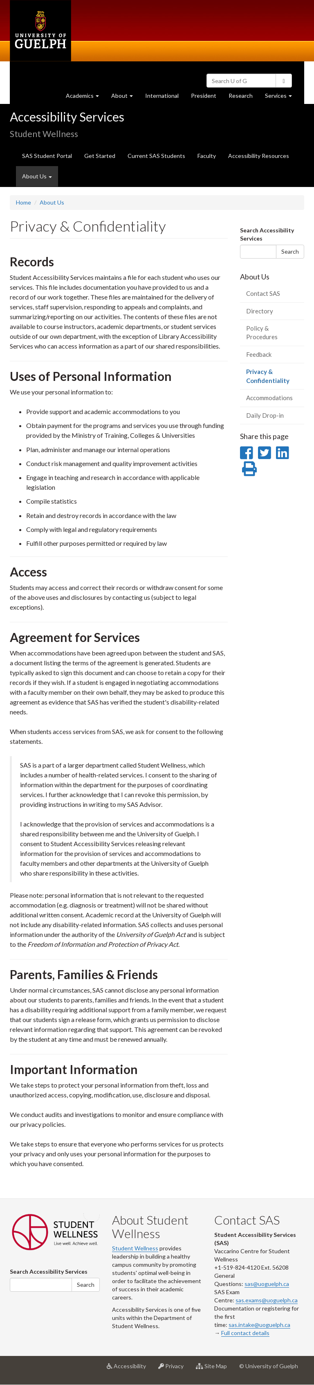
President (203, 95)
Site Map (214, 1369)
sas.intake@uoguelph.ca (259, 1324)
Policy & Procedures (262, 332)
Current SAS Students (156, 155)
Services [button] (281, 97)
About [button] (125, 97)
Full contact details (245, 1332)
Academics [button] (85, 97)
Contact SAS (263, 293)
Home (23, 202)
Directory (259, 311)
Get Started (99, 155)
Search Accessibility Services (267, 234)
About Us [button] (37, 176)
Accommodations (269, 397)
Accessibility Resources (258, 155)
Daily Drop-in (265, 415)
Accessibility (129, 1369)
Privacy (174, 1369)
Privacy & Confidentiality (275, 379)
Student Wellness (135, 1248)
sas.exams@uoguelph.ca (267, 1300)
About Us (52, 202)
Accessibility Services (67, 116)
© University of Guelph (268, 1365)
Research (244, 97)
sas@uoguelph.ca (266, 1283)
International (162, 95)
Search (290, 251)
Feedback (258, 354)
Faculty (206, 155)
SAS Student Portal (47, 155)
